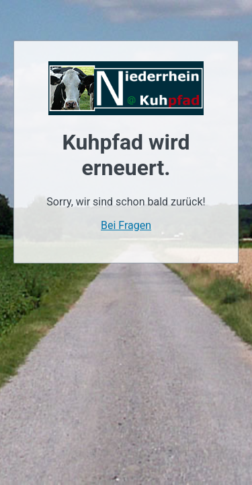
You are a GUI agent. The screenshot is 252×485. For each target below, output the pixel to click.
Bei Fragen (126, 225)
